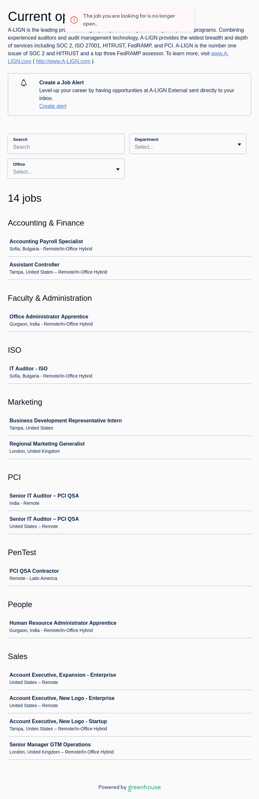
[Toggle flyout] (239, 144)
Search (20, 139)
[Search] (66, 148)
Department (146, 139)
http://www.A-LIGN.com (63, 61)
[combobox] (135, 147)
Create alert (53, 106)
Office (19, 164)
